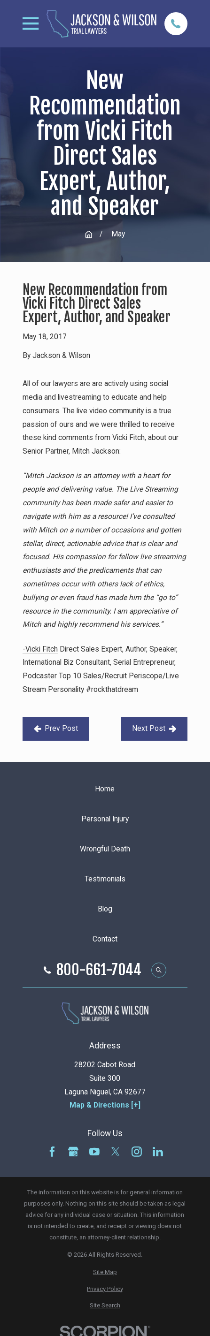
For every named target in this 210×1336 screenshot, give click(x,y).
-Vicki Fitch (40, 649)
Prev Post (56, 728)
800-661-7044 (98, 970)
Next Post (154, 728)
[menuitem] (105, 1272)
